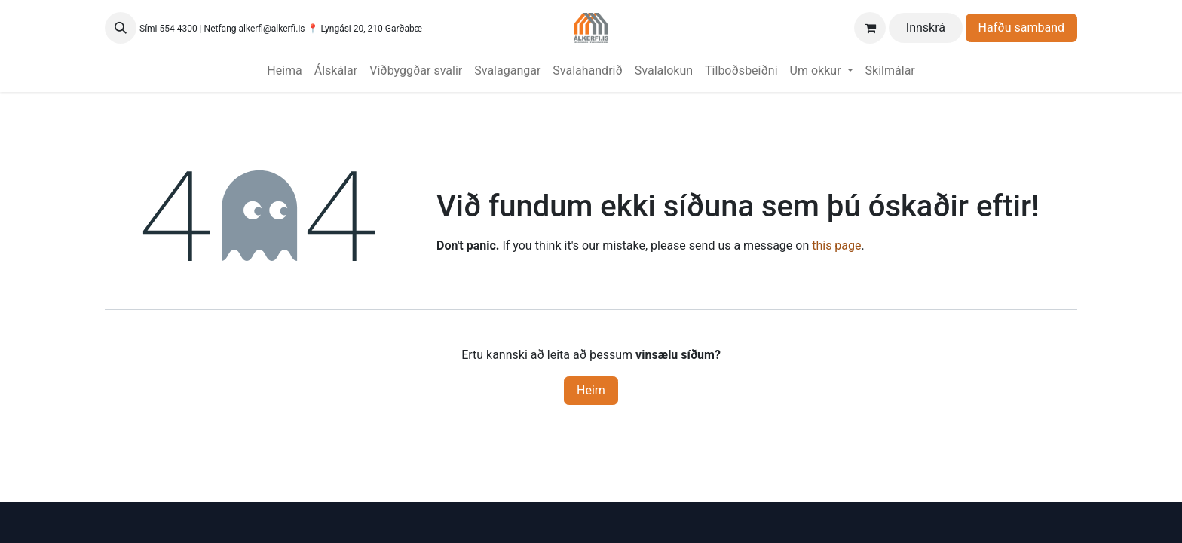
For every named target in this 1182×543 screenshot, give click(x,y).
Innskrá (925, 27)
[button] (120, 28)
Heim (591, 390)
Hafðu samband (1021, 27)
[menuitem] (284, 71)
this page (836, 245)
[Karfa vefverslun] (870, 28)
